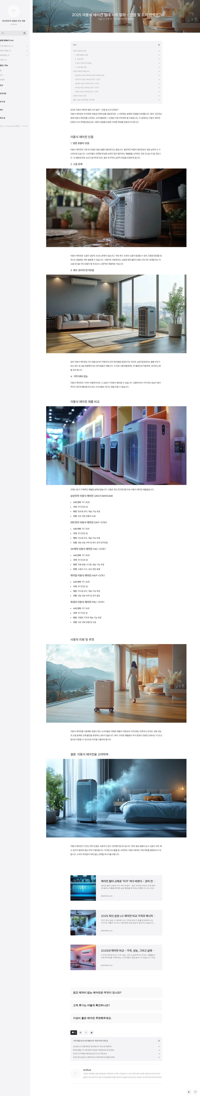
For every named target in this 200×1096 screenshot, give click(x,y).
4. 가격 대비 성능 (79, 376)
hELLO (5, 126)
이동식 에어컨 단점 (81, 137)
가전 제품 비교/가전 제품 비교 (124, 19)
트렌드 (6, 60)
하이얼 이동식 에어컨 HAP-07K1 (87, 575)
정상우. (20, 126)
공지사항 (6, 93)
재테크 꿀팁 (8, 50)
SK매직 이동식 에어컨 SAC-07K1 (88, 548)
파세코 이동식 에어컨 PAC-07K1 (87, 602)
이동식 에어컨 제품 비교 (84, 402)
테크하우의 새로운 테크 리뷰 (16, 21)
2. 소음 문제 (76, 164)
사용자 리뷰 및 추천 (82, 639)
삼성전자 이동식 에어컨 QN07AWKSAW (91, 495)
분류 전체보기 (9, 40)
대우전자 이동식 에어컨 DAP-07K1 (88, 522)
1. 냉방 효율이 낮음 (79, 143)
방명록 (5, 80)
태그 (4, 75)
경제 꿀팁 (7, 55)
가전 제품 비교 (9, 46)
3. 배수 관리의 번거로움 (82, 270)
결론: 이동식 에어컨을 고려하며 (89, 754)
